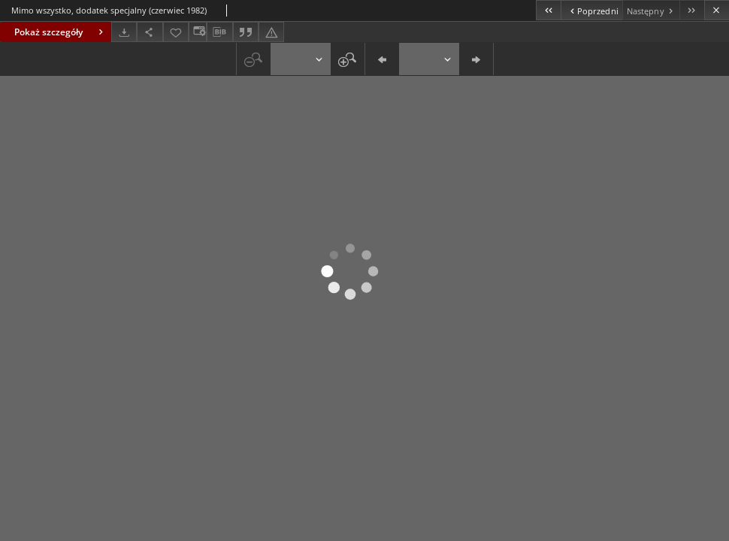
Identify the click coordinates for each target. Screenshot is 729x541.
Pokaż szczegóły (60, 32)
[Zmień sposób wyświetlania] (198, 32)
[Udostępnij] (149, 32)
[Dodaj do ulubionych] (176, 32)
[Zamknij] (716, 10)
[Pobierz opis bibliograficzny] (219, 32)
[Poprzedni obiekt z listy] (591, 10)
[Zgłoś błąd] (271, 32)
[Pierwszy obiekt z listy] (548, 10)
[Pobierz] (124, 32)
